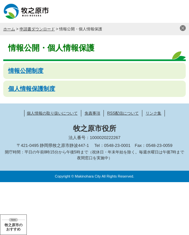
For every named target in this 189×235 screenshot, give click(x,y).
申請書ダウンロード (37, 29)
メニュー (177, 11)
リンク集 (153, 113)
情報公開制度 (25, 71)
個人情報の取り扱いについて (52, 113)
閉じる (183, 28)
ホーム (9, 29)
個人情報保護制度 (31, 89)
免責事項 (92, 113)
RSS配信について (123, 113)
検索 (161, 11)
